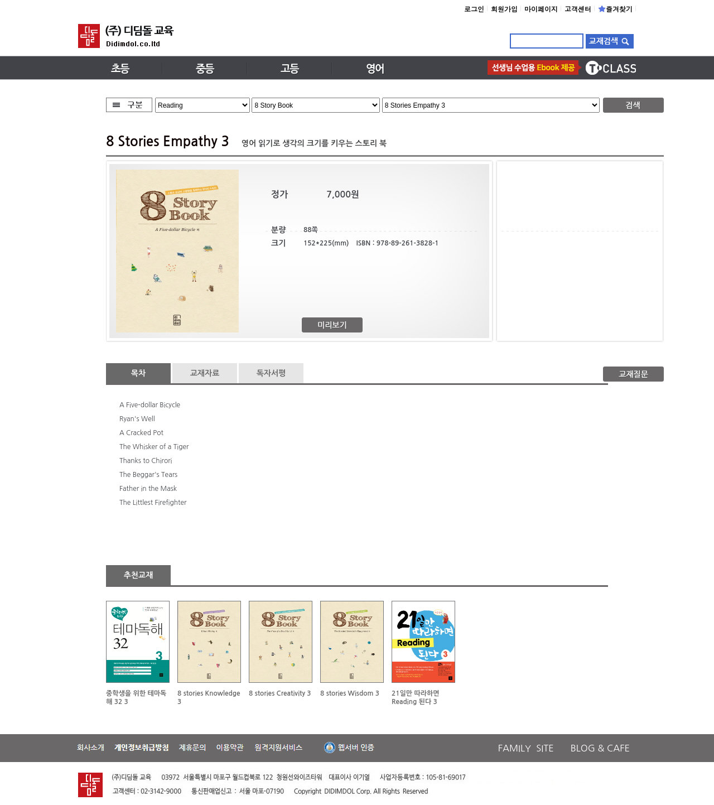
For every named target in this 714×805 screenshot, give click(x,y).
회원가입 (504, 8)
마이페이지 (541, 8)
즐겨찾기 (615, 8)
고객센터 (578, 8)
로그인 (474, 8)
